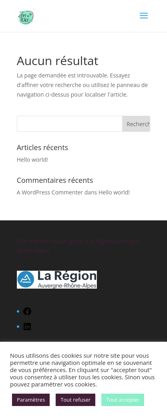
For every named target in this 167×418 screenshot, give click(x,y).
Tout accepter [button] (122, 399)
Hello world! (32, 159)
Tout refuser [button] (75, 399)
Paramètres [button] (31, 399)
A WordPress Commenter (50, 192)
